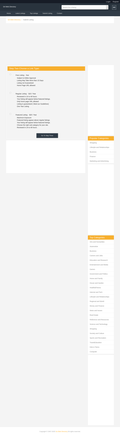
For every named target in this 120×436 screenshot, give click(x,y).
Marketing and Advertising (99, 161)
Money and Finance (97, 306)
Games (92, 269)
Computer (93, 352)
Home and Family (96, 278)
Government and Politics (99, 274)
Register (116, 2)
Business (93, 152)
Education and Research (99, 260)
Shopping (93, 143)
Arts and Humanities (97, 242)
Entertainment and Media (99, 265)
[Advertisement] (60, 44)
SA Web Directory (9, 7)
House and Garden (97, 283)
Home (9, 13)
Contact (59, 13)
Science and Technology (99, 324)
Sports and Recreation (98, 338)
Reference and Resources (99, 320)
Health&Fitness (95, 288)
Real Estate (94, 315)
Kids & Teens (94, 347)
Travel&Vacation (96, 342)
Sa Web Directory (62, 431)
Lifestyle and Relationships (99, 147)
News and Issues (96, 310)
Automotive (94, 246)
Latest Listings (20, 13)
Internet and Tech (96, 292)
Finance (93, 156)
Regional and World (97, 301)
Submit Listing (47, 13)
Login (108, 2)
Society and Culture (97, 333)
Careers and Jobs (96, 256)
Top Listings (34, 13)
